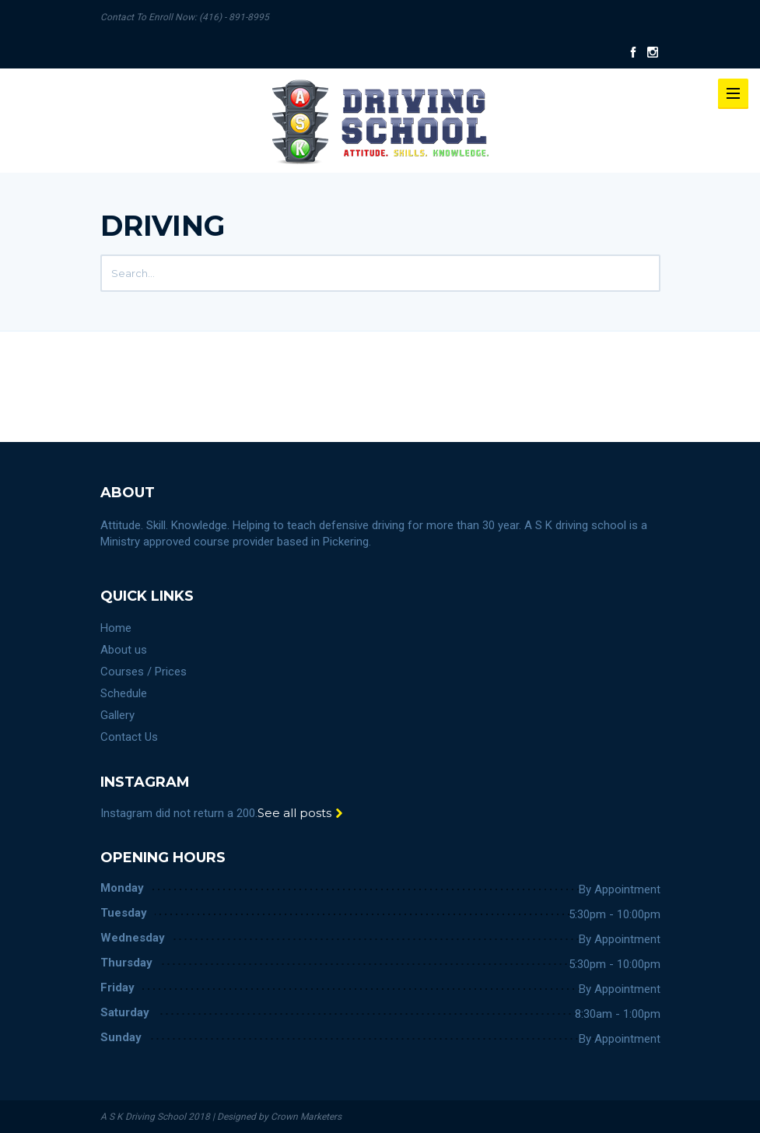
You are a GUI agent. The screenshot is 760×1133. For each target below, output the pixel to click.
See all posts (300, 813)
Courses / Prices (143, 672)
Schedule (123, 693)
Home (115, 628)
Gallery (117, 715)
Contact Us (129, 737)
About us (123, 650)
